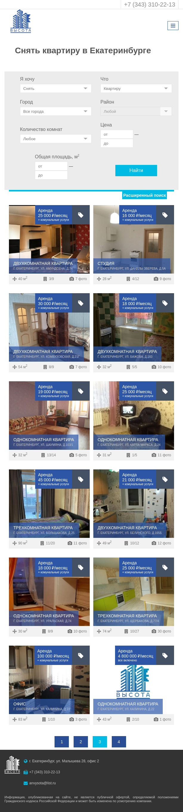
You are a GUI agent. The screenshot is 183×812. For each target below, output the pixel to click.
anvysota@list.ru (42, 783)
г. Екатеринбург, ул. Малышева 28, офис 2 (64, 761)
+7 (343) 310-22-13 (149, 4)
